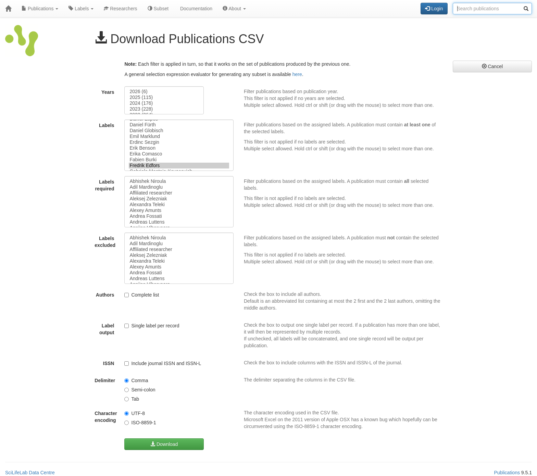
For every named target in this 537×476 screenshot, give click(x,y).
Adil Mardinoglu (179, 187)
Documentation (195, 8)
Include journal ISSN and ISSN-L (162, 363)
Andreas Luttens (179, 222)
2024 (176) (164, 103)
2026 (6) (164, 92)
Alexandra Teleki (179, 205)
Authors (105, 295)
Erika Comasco (179, 154)
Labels (80, 8)
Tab (131, 399)
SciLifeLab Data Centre (30, 472)
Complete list (141, 295)
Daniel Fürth (179, 125)
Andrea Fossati (179, 216)
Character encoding (106, 417)
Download (164, 444)
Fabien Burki (179, 160)
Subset (158, 8)
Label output (106, 329)
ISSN (108, 363)
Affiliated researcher (179, 193)
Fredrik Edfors (179, 165)
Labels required (104, 185)
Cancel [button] (492, 66)
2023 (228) (164, 109)
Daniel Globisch (179, 131)
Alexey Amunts (179, 210)
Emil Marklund (179, 136)
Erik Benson (179, 148)
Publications (40, 8)
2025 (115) (164, 97)
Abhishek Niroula (179, 181)
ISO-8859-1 (140, 422)
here (297, 74)
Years (107, 92)
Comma (136, 380)
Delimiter (105, 380)
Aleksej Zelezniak (179, 199)
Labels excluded (105, 242)
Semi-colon (139, 389)
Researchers (120, 8)
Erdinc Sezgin (179, 142)
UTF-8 (134, 413)
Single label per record (151, 325)
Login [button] (434, 8)
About (234, 8)
